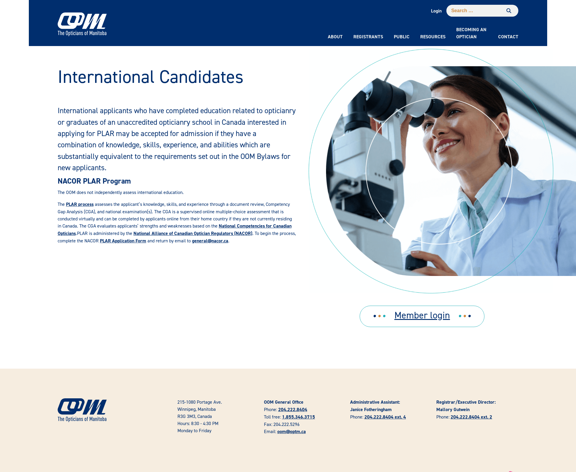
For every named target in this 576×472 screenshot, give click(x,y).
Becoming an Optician (471, 33)
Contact (508, 37)
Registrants (368, 37)
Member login (422, 315)
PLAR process (80, 204)
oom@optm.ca (291, 431)
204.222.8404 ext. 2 (471, 417)
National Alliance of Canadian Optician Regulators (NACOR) (192, 233)
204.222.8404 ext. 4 (385, 417)
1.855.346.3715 (298, 417)
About (335, 37)
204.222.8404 (292, 409)
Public (402, 37)
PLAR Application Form (123, 241)
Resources (433, 37)
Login (436, 11)
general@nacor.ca (210, 241)
